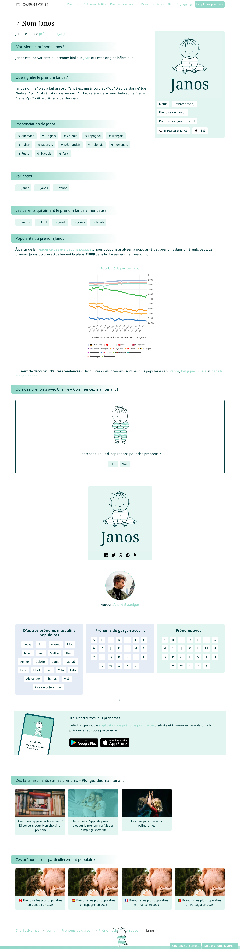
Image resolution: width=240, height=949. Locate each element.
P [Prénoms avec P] (173, 657)
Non (125, 464)
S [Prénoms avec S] (198, 657)
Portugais (119, 145)
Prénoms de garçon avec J (177, 121)
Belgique (188, 371)
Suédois (44, 153)
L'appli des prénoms (209, 4)
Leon (23, 670)
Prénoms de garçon (123, 4)
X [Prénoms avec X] (190, 665)
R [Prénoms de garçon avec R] (119, 657)
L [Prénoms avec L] (198, 648)
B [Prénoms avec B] (173, 640)
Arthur (24, 661)
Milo (61, 670)
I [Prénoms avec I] (172, 648)
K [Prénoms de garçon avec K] (119, 648)
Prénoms (73, 4)
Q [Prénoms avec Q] (181, 657)
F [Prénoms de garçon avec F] (135, 640)
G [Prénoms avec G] (215, 640)
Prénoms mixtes (152, 4)
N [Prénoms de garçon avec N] (144, 648)
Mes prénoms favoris (218, 946)
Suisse (202, 371)
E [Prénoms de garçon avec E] (127, 640)
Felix (73, 670)
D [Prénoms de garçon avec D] (119, 640)
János (44, 188)
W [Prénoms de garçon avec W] (110, 665)
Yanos (63, 188)
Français (115, 136)
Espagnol (93, 136)
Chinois (70, 136)
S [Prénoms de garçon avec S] (127, 657)
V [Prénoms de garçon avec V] (102, 665)
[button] (93, 520)
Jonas (81, 222)
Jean (86, 57)
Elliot (36, 670)
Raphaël (70, 661)
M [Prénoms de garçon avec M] (135, 648)
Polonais (95, 145)
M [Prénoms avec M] (206, 648)
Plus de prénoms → (48, 687)
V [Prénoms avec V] (173, 665)
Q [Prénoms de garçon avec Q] (110, 657)
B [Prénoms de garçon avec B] (102, 640)
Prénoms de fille (95, 4)
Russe (23, 153)
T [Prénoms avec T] (206, 657)
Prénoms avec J (184, 104)
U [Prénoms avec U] (215, 657)
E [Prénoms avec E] (198, 640)
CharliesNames (27, 930)
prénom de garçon (53, 33)
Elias (70, 644)
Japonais (45, 145)
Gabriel (40, 661)
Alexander (33, 678)
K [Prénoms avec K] (190, 648)
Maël (67, 678)
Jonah (62, 222)
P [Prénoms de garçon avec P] (102, 657)
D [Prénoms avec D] (190, 640)
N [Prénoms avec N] (215, 648)
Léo (48, 670)
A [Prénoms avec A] (165, 640)
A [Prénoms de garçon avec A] (94, 640)
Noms (163, 104)
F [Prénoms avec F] (206, 640)
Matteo (56, 644)
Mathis (54, 653)
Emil (44, 222)
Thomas (51, 678)
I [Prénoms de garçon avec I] (102, 648)
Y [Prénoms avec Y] (198, 665)
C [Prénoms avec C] (181, 640)
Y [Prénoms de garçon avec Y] (127, 665)
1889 (200, 131)
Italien (24, 145)
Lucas (27, 644)
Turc (63, 153)
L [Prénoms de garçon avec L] (127, 648)
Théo (69, 653)
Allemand (26, 136)
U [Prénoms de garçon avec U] (144, 657)
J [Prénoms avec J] (181, 648)
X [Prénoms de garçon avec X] (119, 665)
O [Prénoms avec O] (164, 657)
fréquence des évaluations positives (64, 249)
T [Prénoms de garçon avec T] (135, 657)
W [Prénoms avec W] (181, 665)
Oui (112, 464)
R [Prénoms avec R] (190, 657)
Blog (171, 4)
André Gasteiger (126, 604)
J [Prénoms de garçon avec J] (110, 648)
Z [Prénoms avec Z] (206, 665)
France (173, 371)
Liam (41, 644)
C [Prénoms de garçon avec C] (111, 640)
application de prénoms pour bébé (126, 725)
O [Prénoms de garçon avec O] (94, 657)
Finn (41, 653)
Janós (25, 188)
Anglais (49, 136)
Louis (55, 661)
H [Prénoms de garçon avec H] (94, 648)
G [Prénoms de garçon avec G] (144, 640)
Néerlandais (70, 145)
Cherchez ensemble (185, 946)
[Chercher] (185, 4)
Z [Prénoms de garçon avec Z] (135, 665)
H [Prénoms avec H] (165, 648)
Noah (100, 222)
